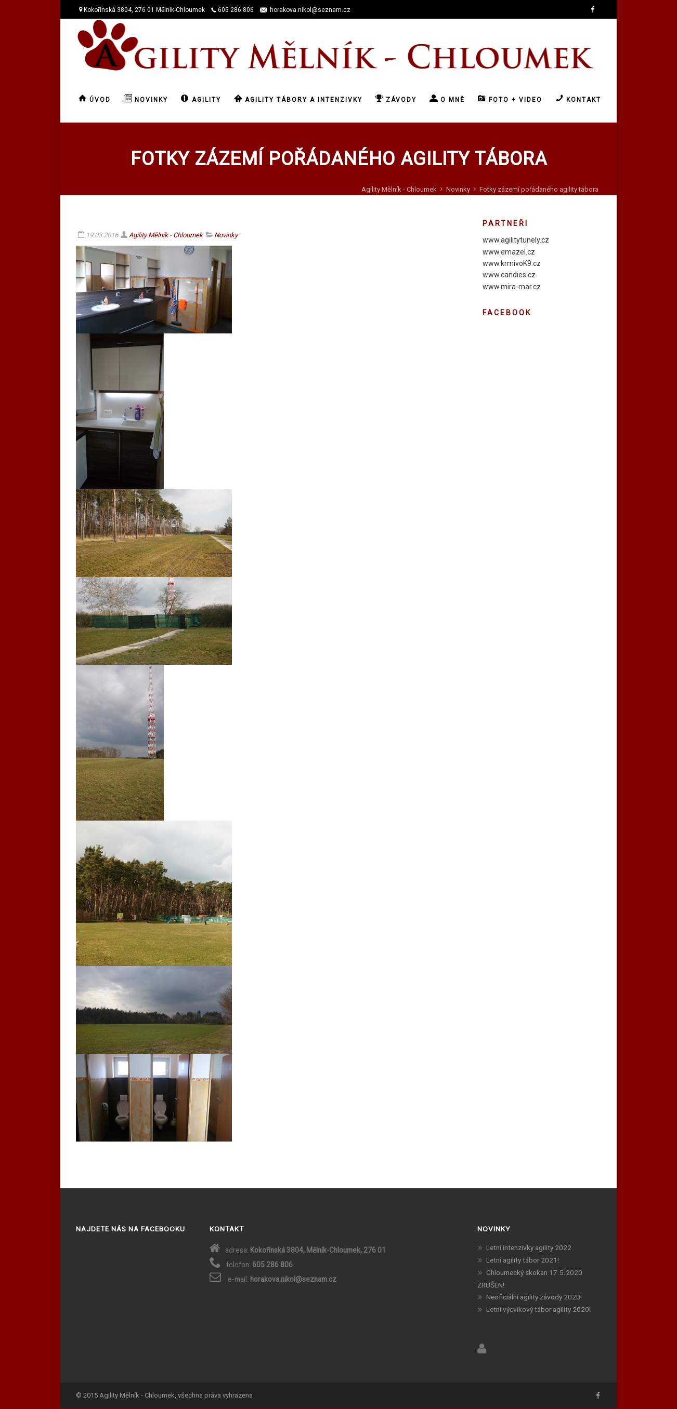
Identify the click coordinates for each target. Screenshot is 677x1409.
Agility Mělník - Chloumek (399, 189)
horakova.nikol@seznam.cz (310, 10)
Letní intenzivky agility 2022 (528, 1247)
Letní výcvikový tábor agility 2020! (538, 1309)
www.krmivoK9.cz (512, 263)
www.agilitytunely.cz (516, 240)
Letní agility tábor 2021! (522, 1260)
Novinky (458, 189)
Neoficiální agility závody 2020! (534, 1297)
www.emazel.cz (509, 252)
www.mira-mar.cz (512, 287)
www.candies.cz (509, 275)
